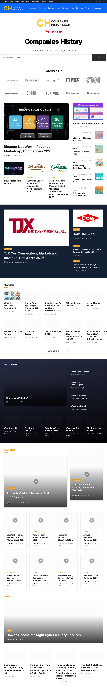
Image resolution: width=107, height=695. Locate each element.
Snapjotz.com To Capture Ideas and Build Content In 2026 (53, 307)
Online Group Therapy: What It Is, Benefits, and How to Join (14, 668)
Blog (72, 8)
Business (51, 8)
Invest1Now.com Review (94, 304)
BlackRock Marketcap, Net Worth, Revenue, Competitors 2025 (87, 250)
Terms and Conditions (47, 1)
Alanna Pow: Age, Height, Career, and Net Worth (32, 307)
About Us (6, 1)
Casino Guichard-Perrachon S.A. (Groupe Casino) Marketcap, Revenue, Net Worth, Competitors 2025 (58, 189)
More (87, 8)
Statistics (79, 8)
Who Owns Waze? (78, 395)
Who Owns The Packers (72, 429)
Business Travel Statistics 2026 (90, 576)
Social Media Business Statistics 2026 (14, 577)
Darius (8, 155)
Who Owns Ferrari (78, 406)
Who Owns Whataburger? (77, 383)
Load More (53, 351)
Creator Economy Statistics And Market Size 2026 (83, 487)
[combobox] (46, 57)
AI (59, 8)
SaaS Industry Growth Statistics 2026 (40, 536)
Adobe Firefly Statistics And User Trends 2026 (81, 166)
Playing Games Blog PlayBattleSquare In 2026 (74, 335)
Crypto (7, 142)
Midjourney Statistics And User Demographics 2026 (82, 139)
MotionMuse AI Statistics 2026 (88, 123)
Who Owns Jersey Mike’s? (94, 429)
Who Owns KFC (11, 428)
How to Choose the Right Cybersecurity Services (44, 634)
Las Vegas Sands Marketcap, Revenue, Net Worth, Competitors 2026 (36, 186)
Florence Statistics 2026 (81, 153)
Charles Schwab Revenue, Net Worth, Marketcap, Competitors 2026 (86, 266)
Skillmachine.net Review (74, 304)
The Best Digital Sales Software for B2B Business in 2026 (91, 667)
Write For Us (25, 1)
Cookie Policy (35, 1)
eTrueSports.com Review (12, 182)
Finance (76, 246)
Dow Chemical (84, 234)
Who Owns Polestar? (17, 398)
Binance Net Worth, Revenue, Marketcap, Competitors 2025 (28, 149)
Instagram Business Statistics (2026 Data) (65, 537)
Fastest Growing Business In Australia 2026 (40, 577)
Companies (31, 8)
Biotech (76, 229)
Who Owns (42, 8)
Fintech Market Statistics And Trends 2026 (28, 494)
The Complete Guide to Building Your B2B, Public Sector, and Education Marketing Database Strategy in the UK (66, 671)
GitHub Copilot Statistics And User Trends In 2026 (81, 194)
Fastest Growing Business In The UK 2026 (65, 577)
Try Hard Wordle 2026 (53, 332)
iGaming (65, 8)
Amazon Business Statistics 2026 (90, 536)
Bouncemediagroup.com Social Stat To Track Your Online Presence (94, 335)
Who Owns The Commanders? (52, 429)
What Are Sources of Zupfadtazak (10, 305)
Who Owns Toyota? (29, 429)
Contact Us (97, 8)
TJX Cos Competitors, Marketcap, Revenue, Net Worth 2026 (30, 255)
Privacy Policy (14, 1)
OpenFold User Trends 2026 (82, 180)
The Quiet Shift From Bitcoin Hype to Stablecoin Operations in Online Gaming (40, 668)
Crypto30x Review (30, 332)
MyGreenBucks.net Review (12, 332)
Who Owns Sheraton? (80, 372)
